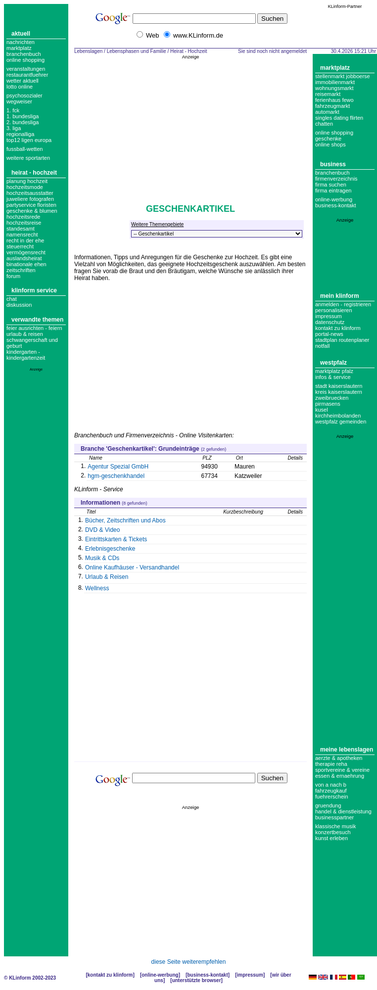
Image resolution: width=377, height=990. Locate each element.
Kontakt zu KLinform (338, 328)
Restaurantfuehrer (27, 75)
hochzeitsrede (23, 217)
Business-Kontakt (207, 975)
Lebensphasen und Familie (136, 51)
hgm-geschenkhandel (116, 475)
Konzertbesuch (333, 832)
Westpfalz (333, 362)
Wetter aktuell (22, 81)
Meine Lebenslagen (346, 749)
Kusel (321, 410)
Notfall (322, 346)
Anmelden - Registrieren (343, 304)
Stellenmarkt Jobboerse (342, 76)
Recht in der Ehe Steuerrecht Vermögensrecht (26, 246)
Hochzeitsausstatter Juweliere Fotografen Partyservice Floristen (31, 199)
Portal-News (329, 334)
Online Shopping (25, 60)
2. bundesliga (22, 122)
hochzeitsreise (23, 223)
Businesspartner (334, 817)
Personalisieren (333, 310)
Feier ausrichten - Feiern (34, 328)
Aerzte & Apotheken (338, 758)
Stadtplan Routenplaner (342, 340)
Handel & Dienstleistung (343, 811)
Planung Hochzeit (26, 181)
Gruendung (328, 805)
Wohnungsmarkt (334, 88)
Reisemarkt (327, 94)
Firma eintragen (333, 190)
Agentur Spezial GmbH (118, 466)
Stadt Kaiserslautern (338, 386)
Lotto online (19, 87)
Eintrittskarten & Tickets (116, 539)
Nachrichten (20, 42)
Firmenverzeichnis (336, 179)
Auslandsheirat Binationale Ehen (26, 261)
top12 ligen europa (28, 140)
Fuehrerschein (331, 797)
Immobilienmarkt (335, 82)
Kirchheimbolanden (338, 416)
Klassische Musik (335, 826)
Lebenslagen (88, 51)
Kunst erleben (331, 838)
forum (13, 276)
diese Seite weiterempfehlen (188, 961)
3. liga (13, 128)
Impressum (328, 316)
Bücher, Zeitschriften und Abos (125, 520)
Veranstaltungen (25, 69)
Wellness (97, 588)
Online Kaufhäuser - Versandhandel (132, 567)
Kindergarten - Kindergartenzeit (25, 355)
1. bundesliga (22, 116)
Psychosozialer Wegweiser (24, 98)
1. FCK (12, 110)
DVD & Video (102, 529)
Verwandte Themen (37, 319)
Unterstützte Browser (196, 980)
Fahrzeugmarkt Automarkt (332, 109)
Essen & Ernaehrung (339, 776)
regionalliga (20, 134)
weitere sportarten (28, 158)
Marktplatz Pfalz (334, 371)
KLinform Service (34, 290)
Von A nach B (330, 785)
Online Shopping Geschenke (334, 135)
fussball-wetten (24, 149)
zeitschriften (21, 270)
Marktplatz (19, 48)
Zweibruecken (331, 398)
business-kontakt (335, 205)
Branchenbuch (23, 54)
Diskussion (19, 305)
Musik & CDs (102, 558)
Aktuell (20, 33)
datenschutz (329, 322)
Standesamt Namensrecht (22, 231)
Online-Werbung (333, 199)
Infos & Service (333, 377)
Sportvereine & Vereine (342, 770)
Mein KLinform (339, 295)
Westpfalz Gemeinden (340, 421)
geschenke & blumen (31, 211)
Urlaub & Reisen (24, 334)
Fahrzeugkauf (331, 791)
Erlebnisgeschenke (110, 548)
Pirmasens (327, 404)
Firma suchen (330, 185)
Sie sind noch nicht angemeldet (272, 51)
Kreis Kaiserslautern (338, 392)
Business (333, 164)
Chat (11, 299)
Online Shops (330, 144)
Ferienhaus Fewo (334, 100)
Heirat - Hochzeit (34, 172)
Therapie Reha (331, 764)
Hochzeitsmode (24, 187)
